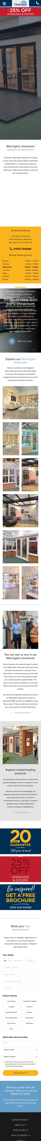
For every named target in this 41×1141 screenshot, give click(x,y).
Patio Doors (29, 1023)
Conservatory (11, 1001)
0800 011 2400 (20, 1094)
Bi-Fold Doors (29, 1018)
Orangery (11, 1007)
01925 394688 (22, 249)
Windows (29, 1012)
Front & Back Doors (11, 1018)
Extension (30, 1007)
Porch (11, 1029)
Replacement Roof (11, 1012)
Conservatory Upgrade (29, 1001)
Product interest (10, 996)
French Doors (11, 1023)
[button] (20, 712)
